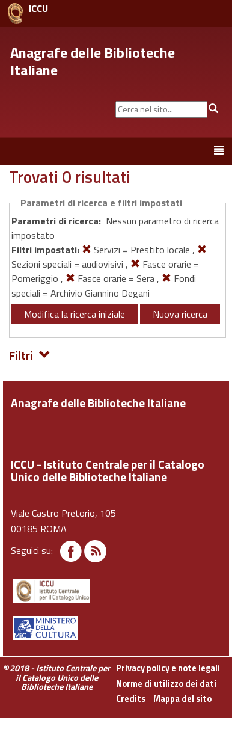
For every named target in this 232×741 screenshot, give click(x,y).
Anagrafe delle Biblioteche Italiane (92, 61)
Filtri (29, 354)
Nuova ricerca (180, 314)
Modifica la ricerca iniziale (74, 314)
